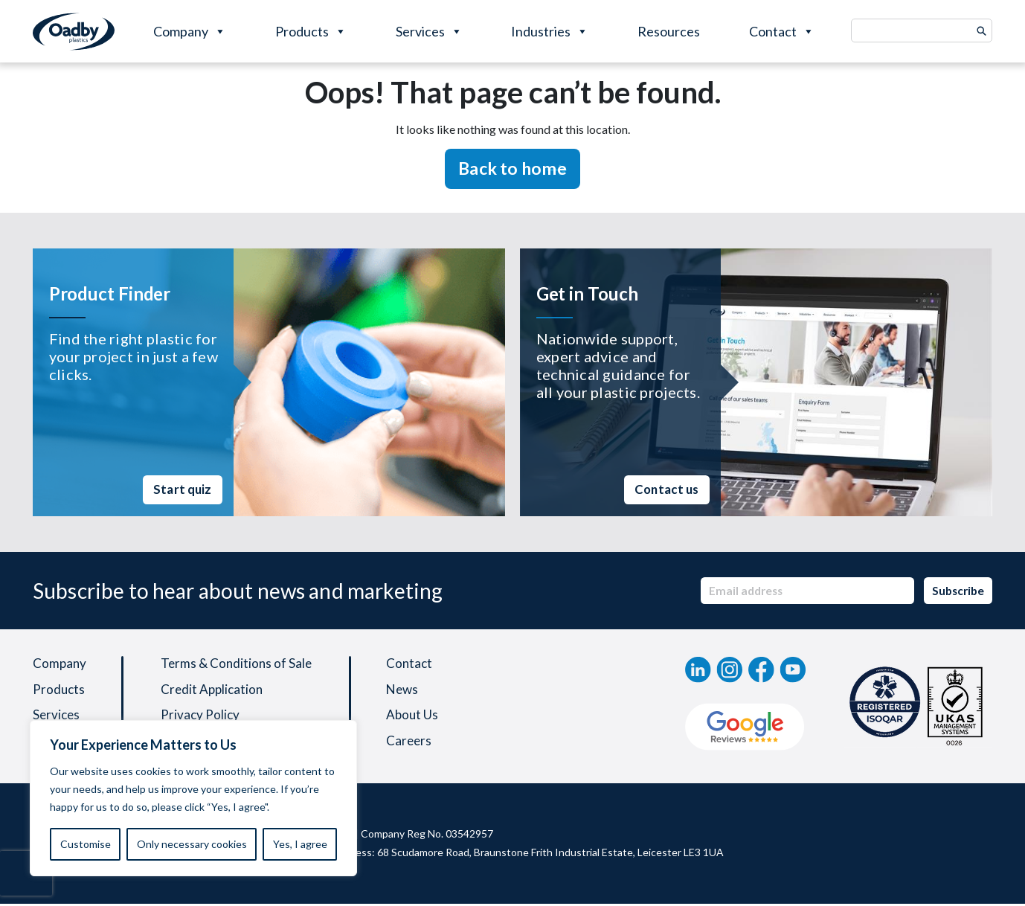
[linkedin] (698, 669)
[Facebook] (761, 669)
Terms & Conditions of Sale (239, 664)
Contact (781, 31)
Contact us (663, 489)
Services (429, 31)
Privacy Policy (202, 718)
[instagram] (729, 669)
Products (311, 31)
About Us (418, 718)
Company (189, 31)
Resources (668, 31)
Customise (85, 844)
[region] (193, 798)
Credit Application (215, 691)
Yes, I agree (300, 844)
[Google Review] (745, 727)
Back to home (512, 168)
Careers (414, 744)
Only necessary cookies (192, 844)
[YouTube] (793, 669)
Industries (549, 31)
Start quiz (179, 489)
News (408, 691)
